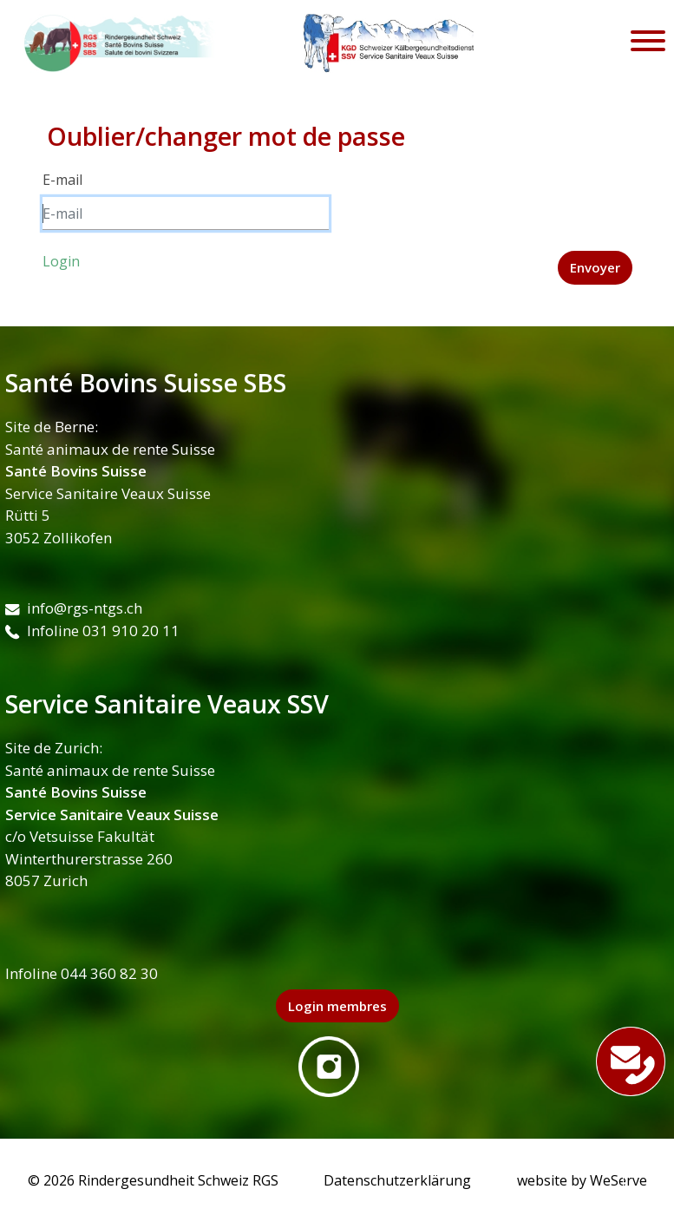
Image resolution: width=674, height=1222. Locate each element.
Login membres (337, 1006)
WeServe (618, 1180)
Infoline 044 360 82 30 (81, 973)
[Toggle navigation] (648, 43)
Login (61, 261)
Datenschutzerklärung (397, 1180)
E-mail (62, 179)
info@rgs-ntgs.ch (73, 608)
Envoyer (595, 267)
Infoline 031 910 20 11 (92, 631)
